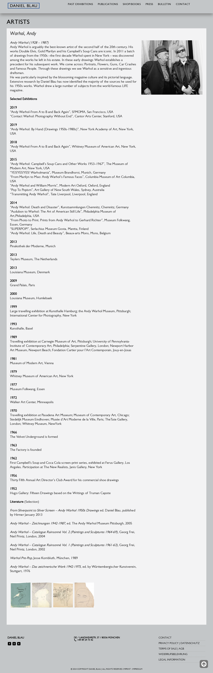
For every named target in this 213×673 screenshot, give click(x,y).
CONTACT (183, 4)
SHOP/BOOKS (131, 4)
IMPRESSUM (137, 669)
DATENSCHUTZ (190, 643)
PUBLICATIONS (108, 4)
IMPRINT (127, 669)
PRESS (149, 4)
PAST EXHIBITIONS (80, 4)
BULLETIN (164, 4)
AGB (181, 648)
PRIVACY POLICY (169, 643)
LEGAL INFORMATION (172, 659)
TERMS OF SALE (168, 648)
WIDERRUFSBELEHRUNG (173, 654)
